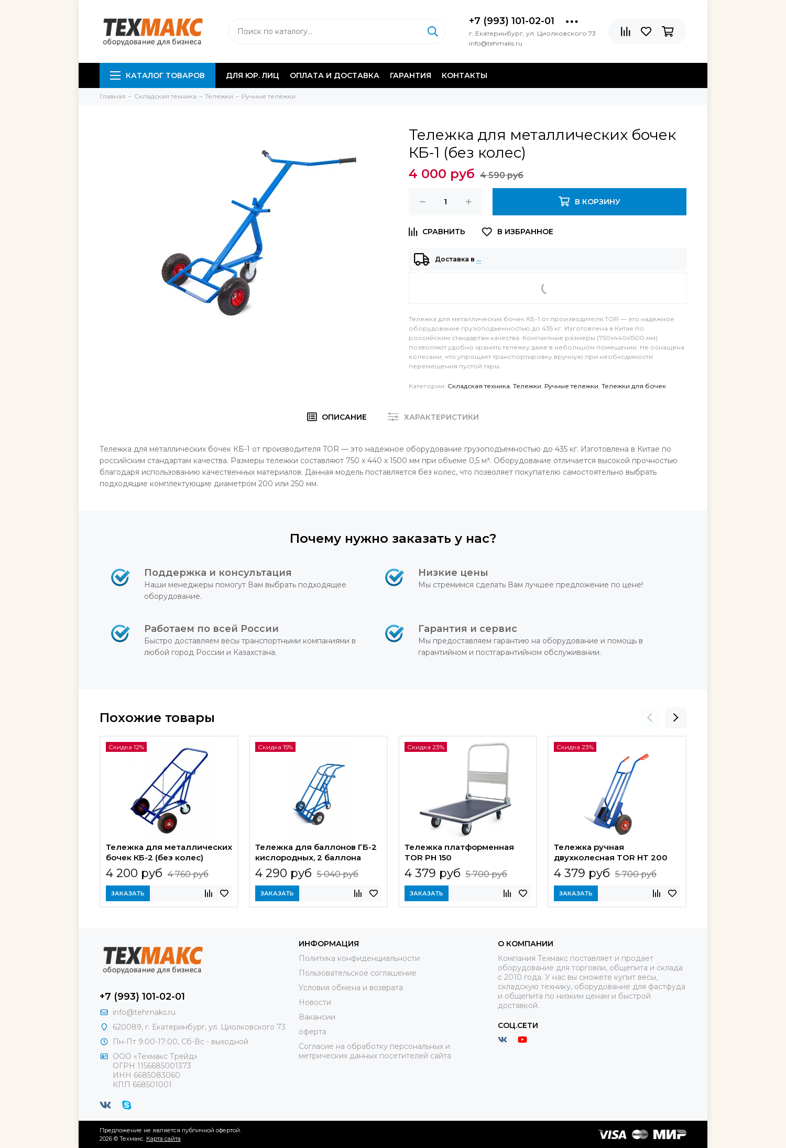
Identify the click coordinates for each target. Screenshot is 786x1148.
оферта (312, 1031)
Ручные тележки (571, 386)
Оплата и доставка (334, 75)
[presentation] (649, 717)
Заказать (128, 893)
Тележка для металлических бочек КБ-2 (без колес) (169, 852)
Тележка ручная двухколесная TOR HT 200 (611, 852)
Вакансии (317, 1017)
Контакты (464, 75)
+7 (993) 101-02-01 (511, 21)
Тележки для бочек (634, 386)
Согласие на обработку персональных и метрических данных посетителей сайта (375, 1051)
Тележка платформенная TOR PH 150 (459, 852)
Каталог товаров (157, 75)
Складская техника (478, 386)
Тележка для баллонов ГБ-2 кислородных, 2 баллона (316, 852)
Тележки (527, 386)
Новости (315, 1002)
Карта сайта (163, 1138)
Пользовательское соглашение (358, 973)
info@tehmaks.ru (144, 1012)
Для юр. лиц (252, 75)
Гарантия (410, 75)
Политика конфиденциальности (359, 958)
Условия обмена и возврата (351, 987)
